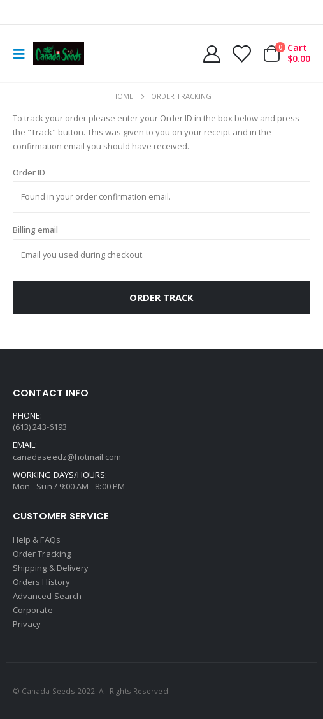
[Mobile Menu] (23, 53)
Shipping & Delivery (51, 568)
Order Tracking (42, 554)
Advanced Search (47, 596)
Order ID (29, 172)
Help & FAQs (37, 539)
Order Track (161, 297)
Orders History (41, 582)
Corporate (33, 610)
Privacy (27, 624)
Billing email (35, 229)
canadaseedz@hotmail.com (67, 457)
